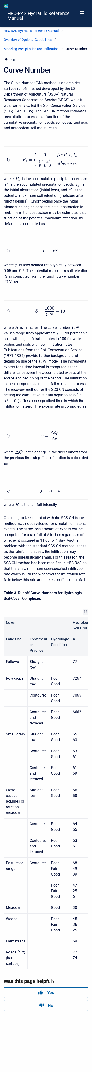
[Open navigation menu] (82, 13)
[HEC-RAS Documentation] (6, 6)
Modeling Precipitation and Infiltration (31, 49)
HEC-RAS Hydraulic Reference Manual (39, 16)
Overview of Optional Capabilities (28, 40)
